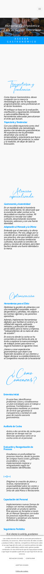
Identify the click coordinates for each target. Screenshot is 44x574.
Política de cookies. (22, 571)
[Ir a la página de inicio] (4, 9)
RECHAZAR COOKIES (16, 558)
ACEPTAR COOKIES (22, 565)
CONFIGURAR (30, 558)
